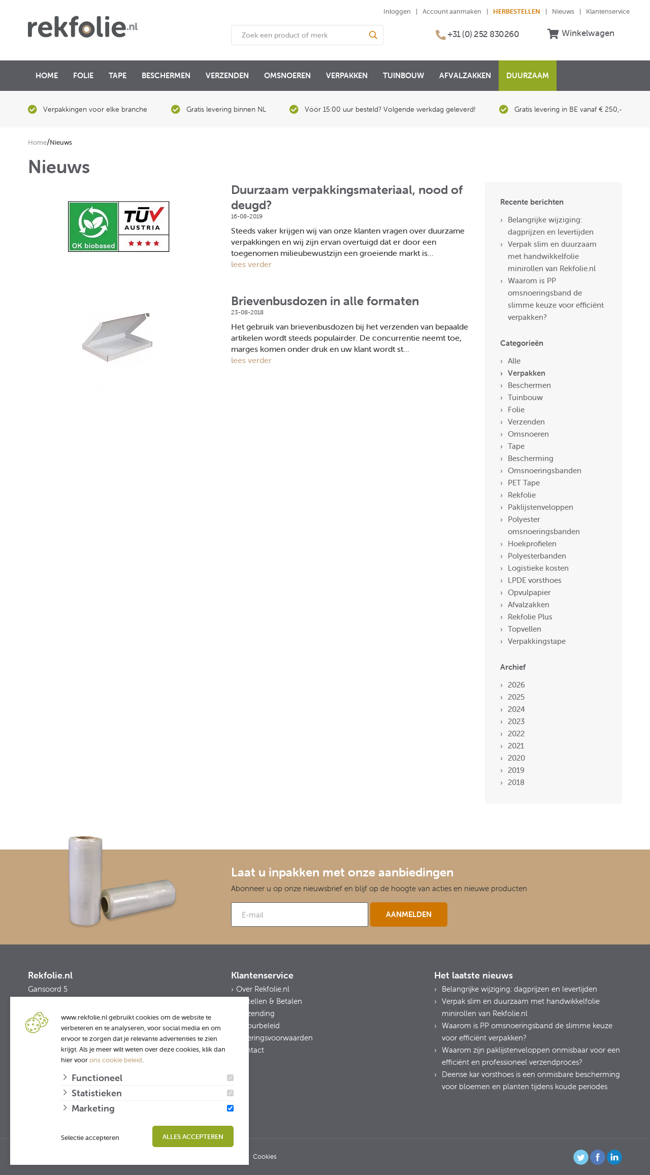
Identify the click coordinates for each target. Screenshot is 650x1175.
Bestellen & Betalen (269, 1001)
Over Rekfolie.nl (262, 989)
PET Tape (524, 482)
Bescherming (531, 458)
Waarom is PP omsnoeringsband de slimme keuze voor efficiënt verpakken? (556, 299)
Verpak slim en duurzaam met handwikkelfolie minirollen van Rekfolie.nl (552, 256)
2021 (516, 745)
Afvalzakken (465, 75)
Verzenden (227, 75)
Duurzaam (527, 75)
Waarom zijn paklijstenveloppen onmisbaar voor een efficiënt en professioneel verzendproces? (531, 1056)
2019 (516, 770)
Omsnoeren (287, 75)
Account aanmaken (451, 11)
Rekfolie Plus (530, 617)
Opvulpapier (529, 592)
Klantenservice (608, 11)
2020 (516, 758)
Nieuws (563, 11)
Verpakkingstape (537, 641)
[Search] (373, 35)
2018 (516, 782)
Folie (83, 75)
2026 (516, 685)
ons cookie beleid (115, 1060)
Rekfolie (522, 495)
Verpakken (347, 75)
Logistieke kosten (538, 568)
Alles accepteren (192, 1136)
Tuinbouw (403, 75)
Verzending (255, 1013)
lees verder (251, 264)
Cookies (265, 1156)
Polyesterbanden (537, 556)
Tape (117, 75)
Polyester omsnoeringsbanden (544, 525)
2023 (516, 721)
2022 (516, 733)
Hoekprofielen (532, 543)
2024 (516, 709)
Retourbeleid (258, 1025)
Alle (514, 361)
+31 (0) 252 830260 (483, 34)
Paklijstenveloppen (540, 507)
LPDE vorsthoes (535, 580)
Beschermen (166, 75)
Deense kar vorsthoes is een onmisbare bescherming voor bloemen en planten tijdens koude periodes (531, 1080)
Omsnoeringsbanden (544, 470)
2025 (516, 697)
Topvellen (524, 629)
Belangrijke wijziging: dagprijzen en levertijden (551, 226)
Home (47, 75)
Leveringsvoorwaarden (274, 1037)
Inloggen (397, 11)
